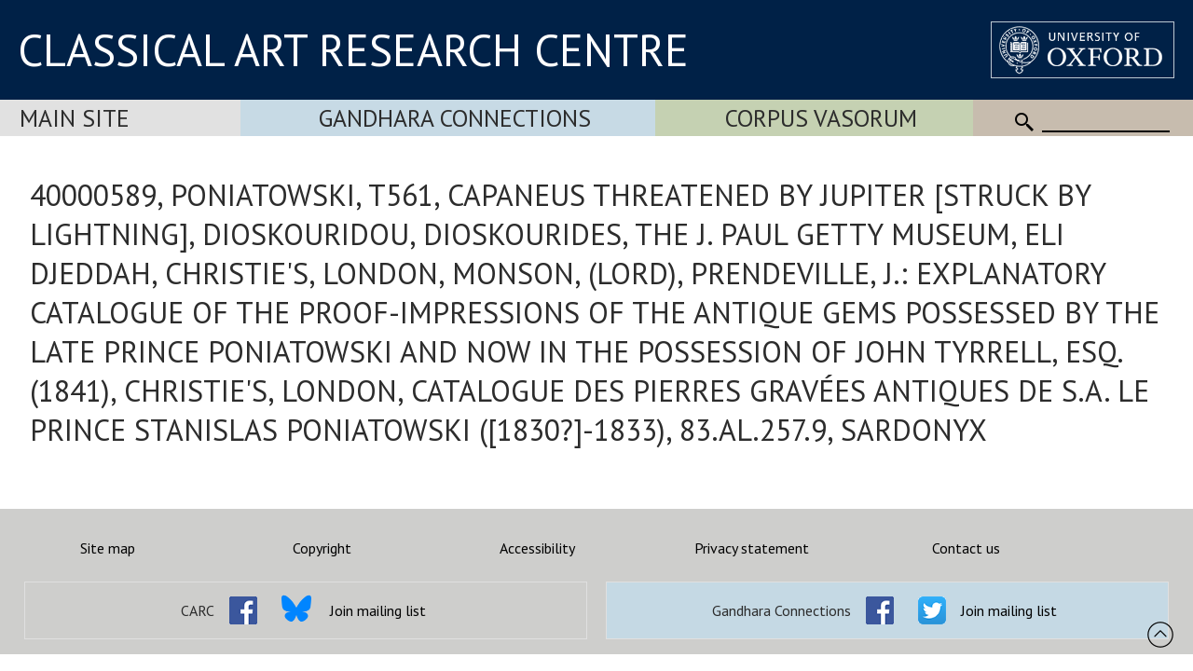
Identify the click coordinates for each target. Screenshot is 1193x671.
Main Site (75, 118)
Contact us (966, 548)
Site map (107, 548)
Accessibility (537, 548)
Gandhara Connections (455, 118)
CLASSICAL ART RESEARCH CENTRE (353, 49)
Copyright (322, 548)
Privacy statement (751, 548)
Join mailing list (378, 610)
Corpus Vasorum (821, 118)
